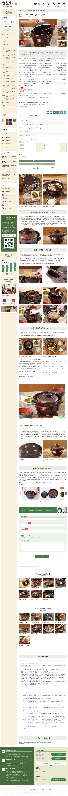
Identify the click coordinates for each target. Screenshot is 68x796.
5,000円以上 (4, 147)
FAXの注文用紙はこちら (58, 779)
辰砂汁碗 (21, 374)
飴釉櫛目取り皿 (60, 583)
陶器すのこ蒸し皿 (36, 618)
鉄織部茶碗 (54, 372)
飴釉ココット (36, 595)
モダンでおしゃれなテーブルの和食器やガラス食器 (9, 157)
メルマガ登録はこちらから (9, 235)
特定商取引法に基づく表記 (45, 789)
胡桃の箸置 (45, 374)
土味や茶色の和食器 (28, 10)
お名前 (24, 516)
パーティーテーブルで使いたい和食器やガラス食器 (9, 166)
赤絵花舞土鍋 (48, 629)
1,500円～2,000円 (6, 137)
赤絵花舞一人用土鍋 (60, 618)
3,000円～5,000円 (6, 143)
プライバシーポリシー (32, 789)
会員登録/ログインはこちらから (26, 743)
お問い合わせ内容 (25, 541)
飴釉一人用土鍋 (24, 595)
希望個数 (24, 529)
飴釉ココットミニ (36, 583)
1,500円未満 (4, 133)
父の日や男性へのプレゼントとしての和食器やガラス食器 (9, 175)
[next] (66, 493)
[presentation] (28, 567)
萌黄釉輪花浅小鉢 (47, 372)
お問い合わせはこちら (59, 758)
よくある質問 (59, 754)
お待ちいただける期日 (26, 535)
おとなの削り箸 (29, 376)
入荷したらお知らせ (37, 160)
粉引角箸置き (22, 376)
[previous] (20, 493)
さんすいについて (20, 789)
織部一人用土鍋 (24, 629)
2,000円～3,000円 (6, 140)
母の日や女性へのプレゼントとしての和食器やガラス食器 (9, 170)
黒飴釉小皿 (48, 583)
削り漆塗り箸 (52, 374)
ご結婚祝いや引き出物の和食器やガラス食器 (9, 162)
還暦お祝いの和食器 (6, 178)
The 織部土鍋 (48, 618)
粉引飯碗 (27, 374)
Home (21, 10)
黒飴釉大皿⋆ (48, 595)
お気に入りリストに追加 (37, 164)
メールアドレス (26, 523)
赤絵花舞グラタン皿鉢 (24, 641)
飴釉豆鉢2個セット (24, 583)
